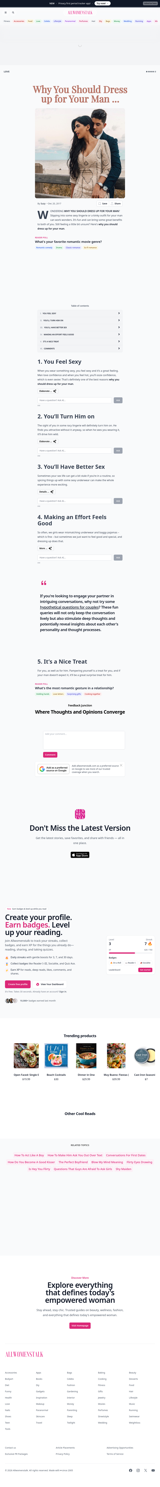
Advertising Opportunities (120, 1447)
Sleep (70, 1416)
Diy (100, 21)
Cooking (102, 1378)
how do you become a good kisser (31, 1162)
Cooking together (92, 694)
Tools (7, 1428)
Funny (8, 1391)
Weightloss (134, 1422)
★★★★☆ (151, 71)
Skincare (40, 1416)
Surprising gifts (74, 694)
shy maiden (123, 1169)
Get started (145, 970)
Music (132, 1403)
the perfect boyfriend (73, 1162)
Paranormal (70, 21)
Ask (118, 400)
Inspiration (41, 1397)
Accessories (19, 21)
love (7, 71)
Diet (7, 1385)
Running (139, 21)
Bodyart (9, 1378)
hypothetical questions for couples (69, 607)
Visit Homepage (80, 1325)
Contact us (10, 1447)
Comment (50, 754)
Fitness (7, 21)
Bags (108, 21)
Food (30, 21)
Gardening (72, 1391)
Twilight (71, 1422)
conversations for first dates (125, 1155)
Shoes (8, 1416)
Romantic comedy (44, 247)
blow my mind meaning (107, 1162)
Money (117, 21)
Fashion (71, 1385)
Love (38, 21)
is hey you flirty (39, 1169)
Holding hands (42, 694)
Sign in (62, 991)
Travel (39, 1422)
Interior (71, 1397)
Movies (101, 1403)
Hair (93, 21)
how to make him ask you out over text (75, 1155)
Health (8, 1397)
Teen (7, 1422)
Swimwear (134, 1416)
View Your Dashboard (49, 984)
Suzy (43, 203)
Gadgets (40, 1391)
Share (115, 203)
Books (39, 1378)
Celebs (47, 21)
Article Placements (65, 1447)
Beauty (132, 1372)
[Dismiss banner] (121, 765)
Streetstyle (103, 1416)
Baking (101, 1372)
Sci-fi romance (90, 247)
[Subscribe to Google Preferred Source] (53, 769)
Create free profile (18, 984)
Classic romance (73, 247)
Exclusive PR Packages (16, 1453)
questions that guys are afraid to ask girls (83, 1169)
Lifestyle (57, 21)
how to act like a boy (29, 1155)
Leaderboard (114, 970)
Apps (149, 21)
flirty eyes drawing (139, 1162)
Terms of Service (115, 1453)
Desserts (133, 1378)
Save (102, 203)
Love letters (58, 694)
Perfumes (83, 21)
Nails (7, 1410)
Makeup (40, 1403)
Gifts (100, 1391)
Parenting (72, 1410)
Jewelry (101, 1397)
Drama (59, 247)
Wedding (128, 21)
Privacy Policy (63, 1453)
